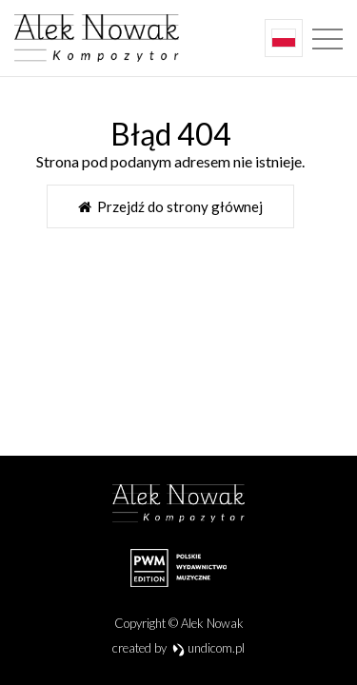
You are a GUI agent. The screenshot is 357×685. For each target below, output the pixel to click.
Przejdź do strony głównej (170, 206)
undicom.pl (209, 648)
